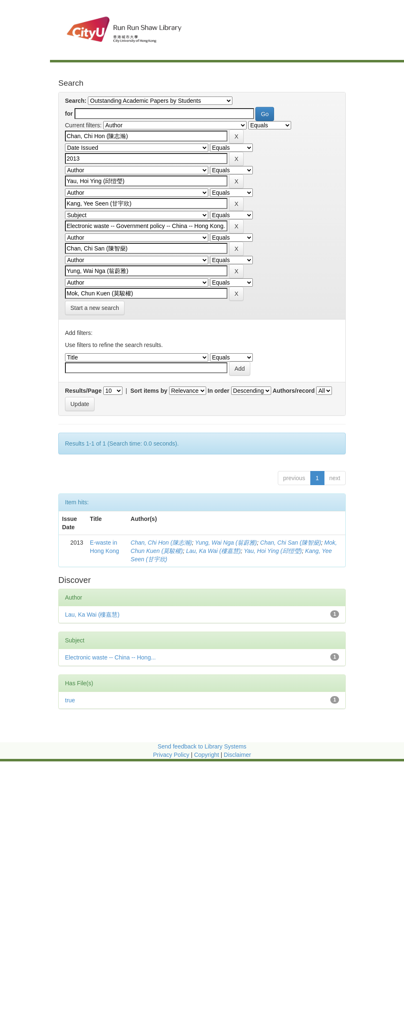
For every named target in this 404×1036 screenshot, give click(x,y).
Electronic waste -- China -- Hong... (110, 657)
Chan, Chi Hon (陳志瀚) (161, 542)
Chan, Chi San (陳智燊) (290, 542)
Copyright (207, 754)
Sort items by (148, 390)
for (69, 113)
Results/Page (83, 390)
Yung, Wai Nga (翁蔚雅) (226, 542)
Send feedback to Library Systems (201, 746)
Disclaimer (237, 754)
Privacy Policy (171, 754)
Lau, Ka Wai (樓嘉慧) (213, 551)
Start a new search (94, 308)
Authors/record (293, 390)
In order (218, 390)
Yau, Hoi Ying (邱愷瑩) (273, 551)
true (70, 700)
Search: (75, 100)
